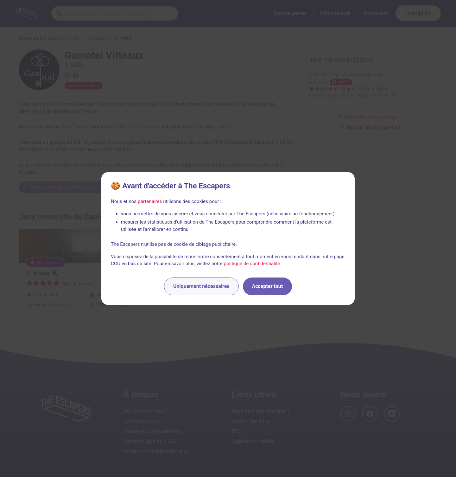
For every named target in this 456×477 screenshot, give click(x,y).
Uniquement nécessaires (201, 286)
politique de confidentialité (252, 263)
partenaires (150, 201)
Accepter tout (267, 286)
